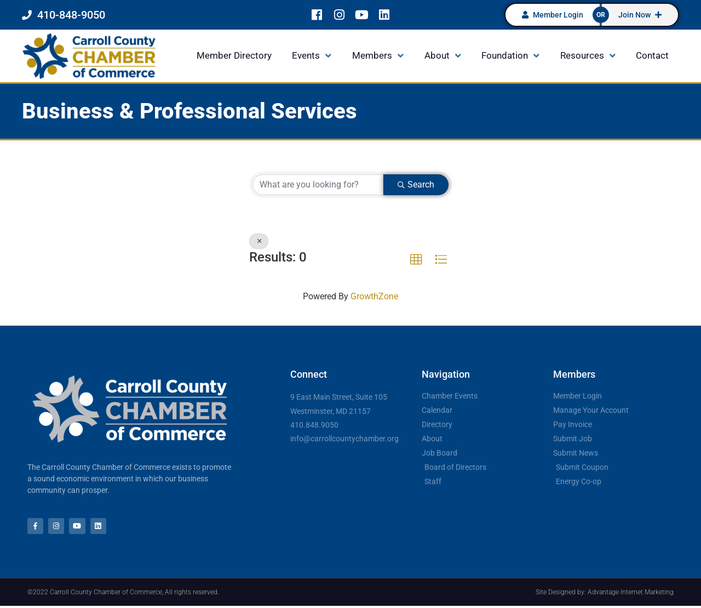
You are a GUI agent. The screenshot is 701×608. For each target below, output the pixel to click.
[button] (416, 260)
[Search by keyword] (318, 184)
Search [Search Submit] (416, 184)
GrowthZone (374, 296)
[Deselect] (258, 241)
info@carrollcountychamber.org (344, 438)
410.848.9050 (314, 425)
